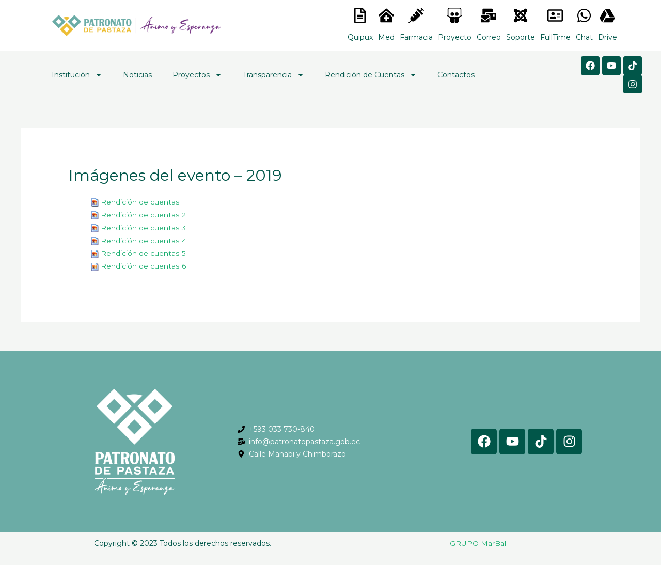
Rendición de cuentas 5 (143, 251)
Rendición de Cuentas (371, 75)
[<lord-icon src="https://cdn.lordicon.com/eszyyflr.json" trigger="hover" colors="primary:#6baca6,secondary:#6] (520, 15)
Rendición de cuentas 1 (142, 202)
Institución (77, 75)
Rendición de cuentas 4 (143, 239)
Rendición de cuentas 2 (143, 214)
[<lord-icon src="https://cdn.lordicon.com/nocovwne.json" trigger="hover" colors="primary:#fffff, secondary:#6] (360, 15)
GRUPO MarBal (478, 540)
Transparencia (273, 75)
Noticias (137, 75)
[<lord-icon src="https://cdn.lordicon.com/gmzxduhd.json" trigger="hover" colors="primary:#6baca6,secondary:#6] (555, 15)
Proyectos (197, 75)
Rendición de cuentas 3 (143, 226)
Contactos (456, 75)
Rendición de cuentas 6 (143, 264)
